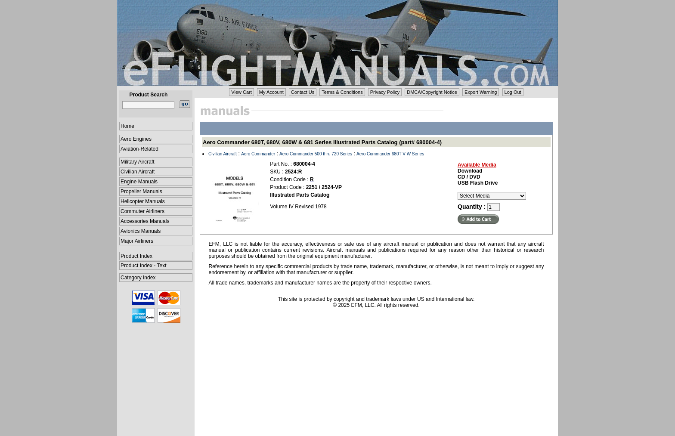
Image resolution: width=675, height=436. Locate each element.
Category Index (138, 278)
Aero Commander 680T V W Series (390, 154)
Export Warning (480, 92)
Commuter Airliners (142, 211)
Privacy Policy (384, 92)
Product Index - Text (144, 266)
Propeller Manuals (141, 192)
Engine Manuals (139, 182)
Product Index (136, 256)
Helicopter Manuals (143, 201)
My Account (271, 92)
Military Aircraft (138, 162)
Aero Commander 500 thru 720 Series (315, 154)
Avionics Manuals (141, 231)
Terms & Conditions (342, 92)
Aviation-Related (139, 149)
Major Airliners (137, 241)
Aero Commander (258, 154)
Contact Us (302, 92)
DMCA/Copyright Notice (432, 92)
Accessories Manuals (145, 221)
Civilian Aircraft (138, 172)
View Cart (241, 92)
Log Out (513, 92)
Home (127, 126)
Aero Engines (136, 139)
